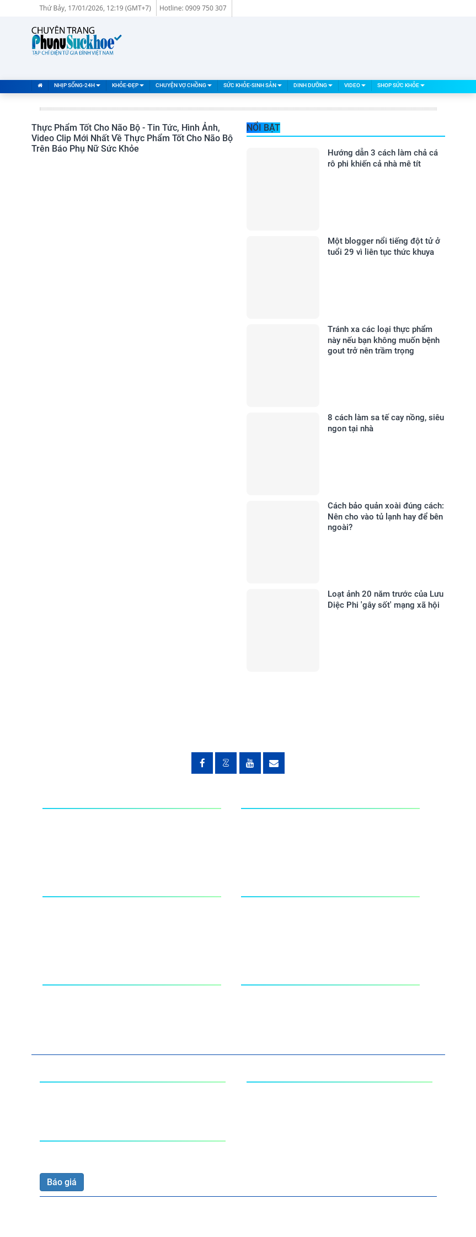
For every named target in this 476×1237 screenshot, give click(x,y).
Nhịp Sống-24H (77, 85)
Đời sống (59, 832)
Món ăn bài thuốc (76, 997)
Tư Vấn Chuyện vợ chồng (91, 933)
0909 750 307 (67, 1154)
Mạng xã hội (66, 844)
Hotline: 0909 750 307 (193, 8)
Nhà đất (58, 820)
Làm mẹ (257, 933)
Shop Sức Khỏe (401, 85)
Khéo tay (59, 1009)
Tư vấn (254, 920)
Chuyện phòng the (78, 908)
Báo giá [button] (62, 1182)
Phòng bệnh (264, 832)
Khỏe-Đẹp (128, 85)
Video (355, 85)
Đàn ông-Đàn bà (273, 908)
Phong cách (264, 844)
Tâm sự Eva (65, 920)
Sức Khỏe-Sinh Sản (252, 85)
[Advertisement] (244, 47)
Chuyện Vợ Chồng (184, 85)
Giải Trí (255, 820)
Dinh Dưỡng (313, 85)
